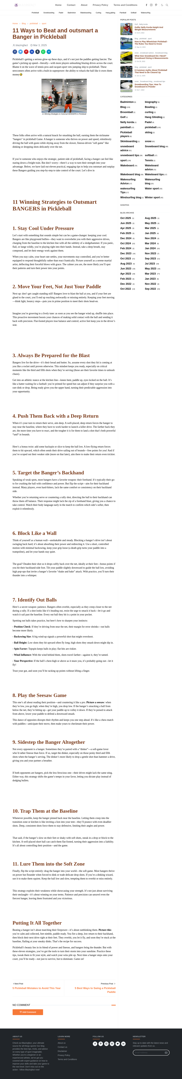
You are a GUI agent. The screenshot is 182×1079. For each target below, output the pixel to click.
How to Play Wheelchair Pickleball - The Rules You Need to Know (151, 42)
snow (137, 53)
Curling (98, 13)
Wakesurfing (145, 13)
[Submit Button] (166, 1052)
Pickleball (35, 13)
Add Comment (28, 1012)
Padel (61, 13)
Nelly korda (143, 24)
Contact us (62, 1047)
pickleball (143, 39)
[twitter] (117, 1044)
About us (62, 1043)
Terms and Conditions (67, 1059)
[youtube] (112, 1044)
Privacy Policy (64, 1055)
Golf (136, 24)
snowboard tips (159, 81)
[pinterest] (156, 5)
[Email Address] (148, 1052)
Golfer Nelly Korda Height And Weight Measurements (149, 28)
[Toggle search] (167, 5)
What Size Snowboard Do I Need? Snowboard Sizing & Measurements (151, 57)
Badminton (72, 13)
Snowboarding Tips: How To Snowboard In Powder (148, 85)
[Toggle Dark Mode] (162, 5)
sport (150, 39)
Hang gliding (110, 13)
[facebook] (146, 5)
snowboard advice (147, 53)
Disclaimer (62, 1051)
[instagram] (151, 5)
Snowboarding (48, 13)
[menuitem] (58, 5)
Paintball (123, 13)
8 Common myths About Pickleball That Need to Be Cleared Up (151, 71)
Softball (133, 13)
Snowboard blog (161, 53)
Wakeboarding (85, 13)
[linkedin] (123, 1044)
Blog (137, 39)
